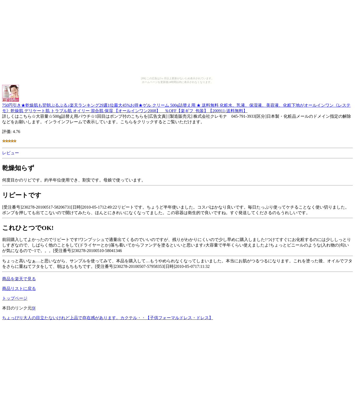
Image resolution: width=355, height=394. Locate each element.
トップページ (14, 298)
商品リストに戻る (19, 288)
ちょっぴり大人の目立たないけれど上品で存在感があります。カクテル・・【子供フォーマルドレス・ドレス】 (107, 318)
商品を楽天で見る (19, 279)
